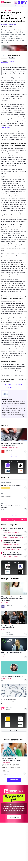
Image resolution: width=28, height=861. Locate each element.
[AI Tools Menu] (15, 2)
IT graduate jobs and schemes (13, 384)
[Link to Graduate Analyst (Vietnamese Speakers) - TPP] (14, 505)
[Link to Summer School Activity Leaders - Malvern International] (14, 485)
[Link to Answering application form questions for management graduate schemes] (14, 697)
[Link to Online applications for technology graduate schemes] (14, 759)
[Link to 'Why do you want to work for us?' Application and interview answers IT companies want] (14, 595)
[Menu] (25, 2)
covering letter (5, 127)
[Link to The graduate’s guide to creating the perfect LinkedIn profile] (14, 440)
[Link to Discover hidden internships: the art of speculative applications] (15, 555)
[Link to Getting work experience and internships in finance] (15, 543)
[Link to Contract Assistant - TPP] (14, 495)
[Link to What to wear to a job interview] (15, 537)
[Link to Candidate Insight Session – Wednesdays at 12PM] (14, 623)
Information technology (17, 6)
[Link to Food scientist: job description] (15, 549)
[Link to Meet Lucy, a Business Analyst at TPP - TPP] (14, 671)
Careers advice (5, 6)
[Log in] (22, 2)
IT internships (8, 387)
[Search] (19, 2)
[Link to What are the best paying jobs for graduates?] (15, 530)
